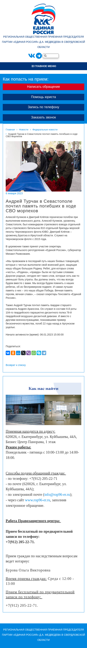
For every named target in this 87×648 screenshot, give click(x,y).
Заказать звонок (43, 117)
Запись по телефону (43, 107)
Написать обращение (43, 87)
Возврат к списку (16, 365)
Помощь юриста (43, 97)
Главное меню (44, 66)
